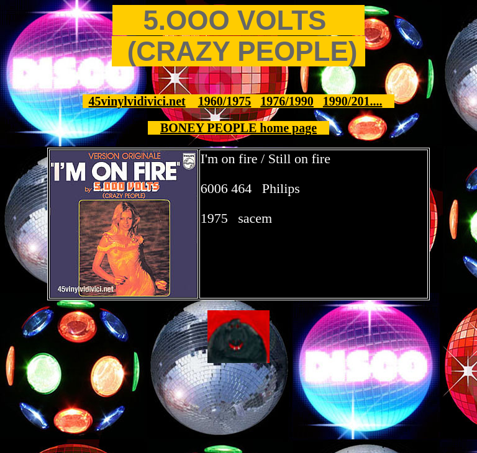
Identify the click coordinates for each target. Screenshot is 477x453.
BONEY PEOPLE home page (238, 128)
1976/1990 (287, 101)
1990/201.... (353, 101)
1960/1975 (225, 101)
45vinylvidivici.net (137, 101)
